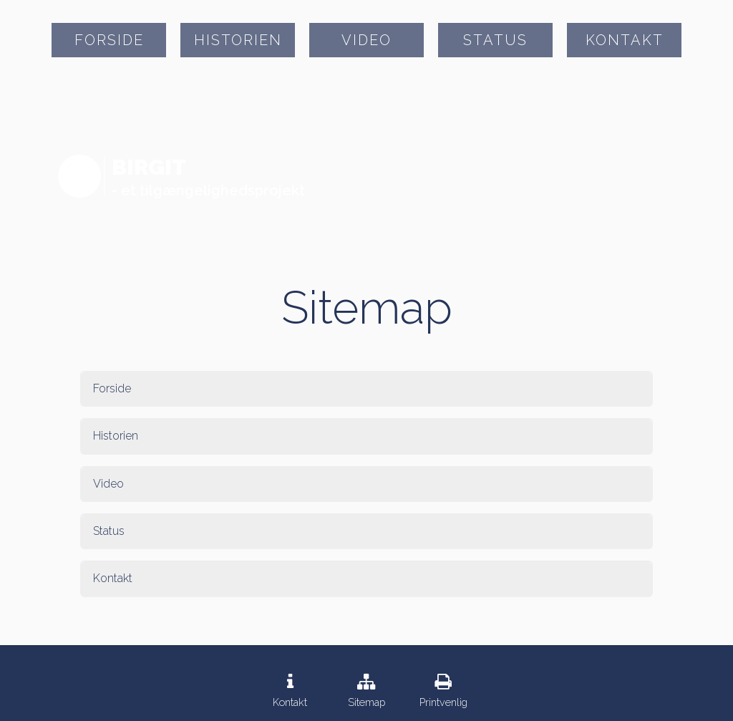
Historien (238, 40)
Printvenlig (443, 702)
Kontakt (625, 40)
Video (366, 40)
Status (495, 40)
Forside (109, 40)
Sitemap (366, 702)
